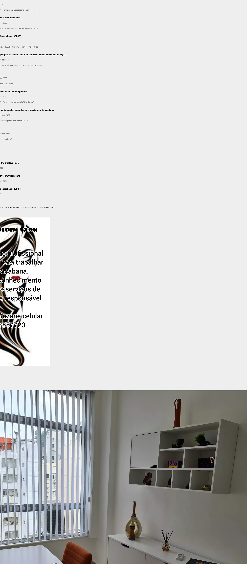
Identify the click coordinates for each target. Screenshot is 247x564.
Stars (45, 207)
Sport (41, 207)
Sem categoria (23, 207)
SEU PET (37, 207)
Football (10, 207)
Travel (52, 207)
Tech (48, 207)
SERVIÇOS (31, 207)
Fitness (5, 207)
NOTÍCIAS (16, 207)
